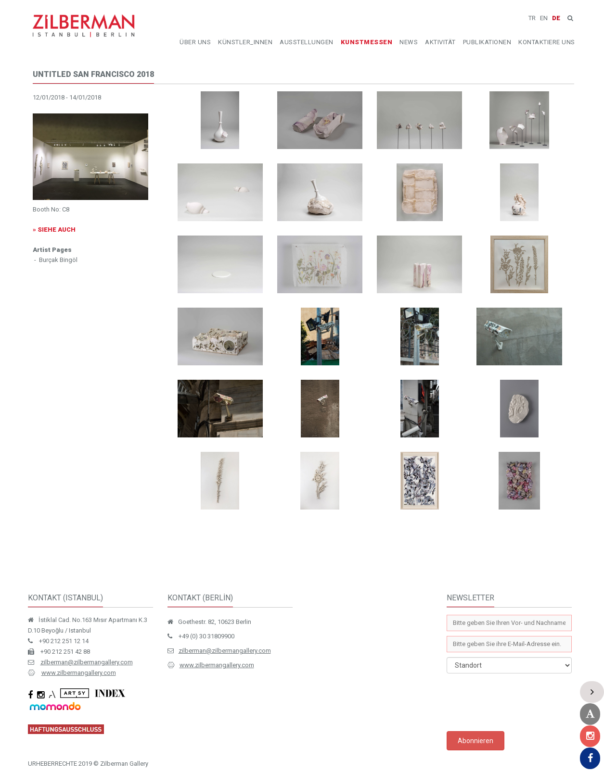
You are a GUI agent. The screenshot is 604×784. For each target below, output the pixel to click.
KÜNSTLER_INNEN (245, 42)
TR (532, 18)
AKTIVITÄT (440, 42)
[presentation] (520, 702)
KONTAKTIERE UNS (546, 42)
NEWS (408, 42)
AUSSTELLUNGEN (307, 42)
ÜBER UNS (195, 42)
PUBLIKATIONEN (487, 42)
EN (544, 18)
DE (556, 18)
